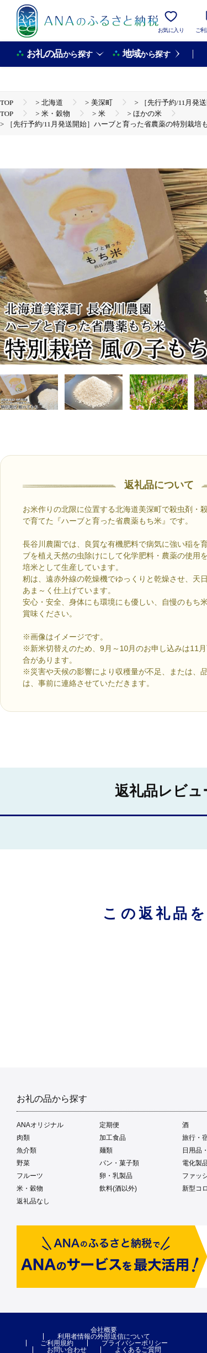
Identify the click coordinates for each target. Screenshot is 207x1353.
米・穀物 (30, 1188)
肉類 (23, 1137)
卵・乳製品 (115, 1176)
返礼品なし (33, 1201)
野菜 (23, 1163)
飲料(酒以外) (118, 1188)
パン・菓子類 (119, 1163)
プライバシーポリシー (135, 1343)
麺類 (106, 1150)
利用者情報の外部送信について (103, 1336)
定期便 (109, 1125)
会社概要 (104, 1330)
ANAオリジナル (40, 1125)
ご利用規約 (56, 1343)
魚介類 (26, 1150)
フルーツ (30, 1176)
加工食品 (112, 1137)
